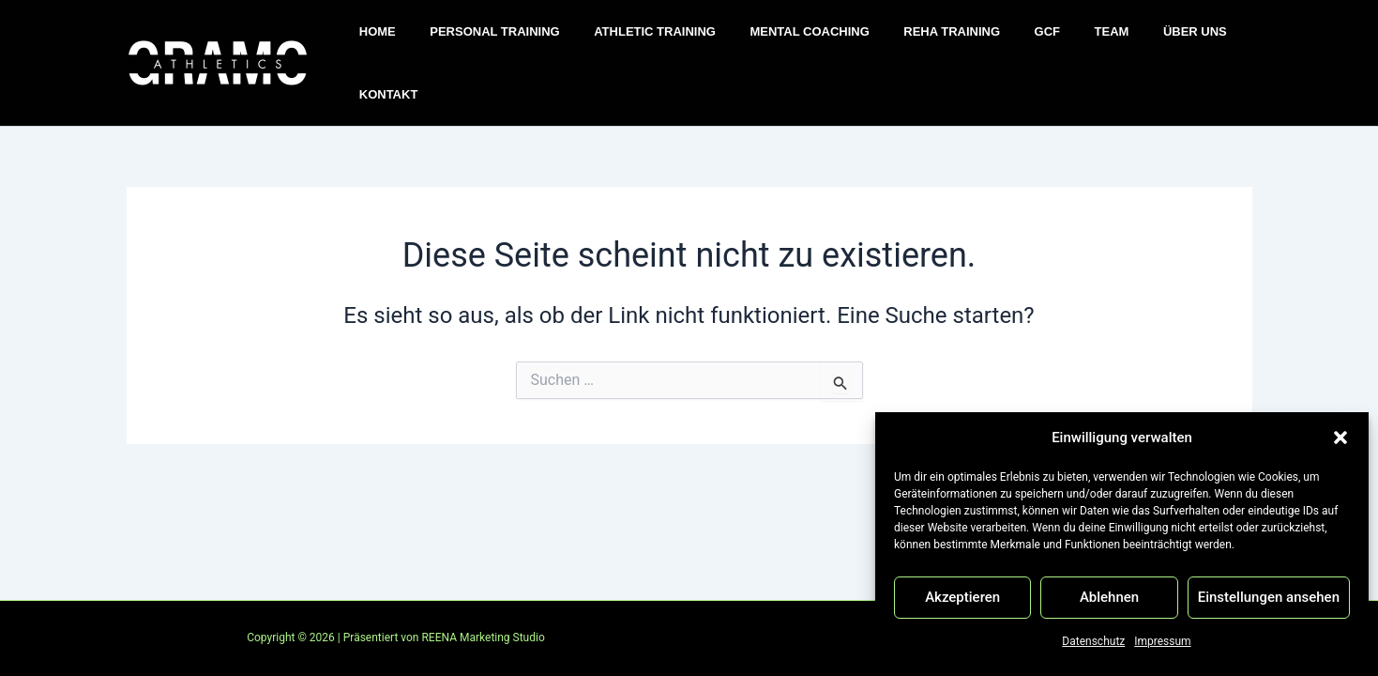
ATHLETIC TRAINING (634, 43)
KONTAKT (1210, 43)
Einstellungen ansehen (1269, 597)
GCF (996, 43)
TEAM (1051, 43)
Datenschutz (1093, 641)
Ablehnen (1109, 597)
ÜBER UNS (1125, 43)
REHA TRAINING (911, 43)
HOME (375, 43)
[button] (1340, 437)
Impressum (1162, 641)
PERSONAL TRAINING (483, 43)
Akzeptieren (962, 597)
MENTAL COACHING (779, 43)
